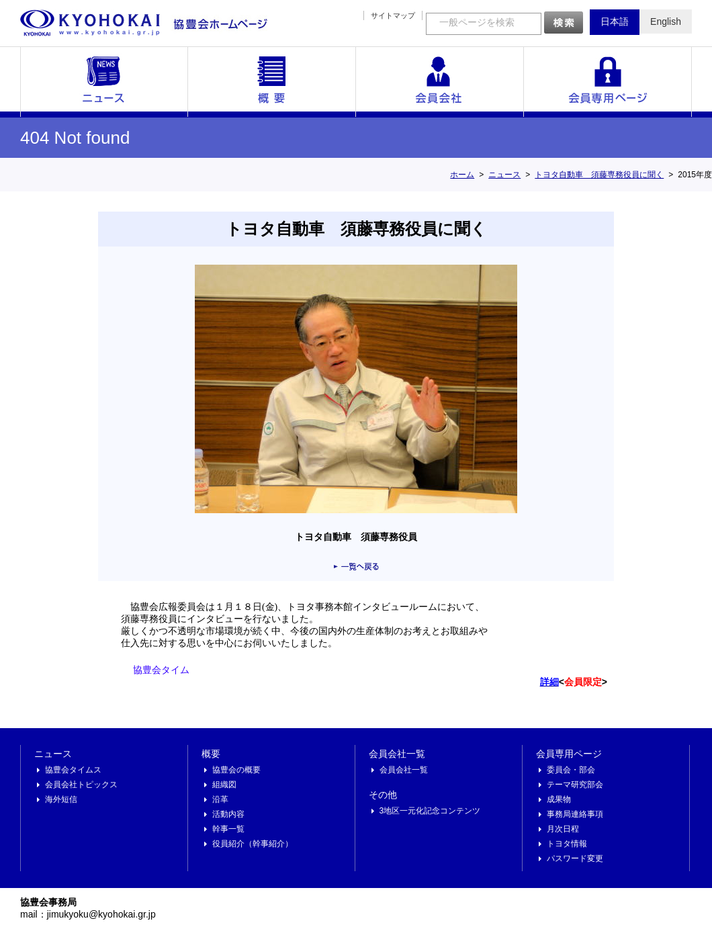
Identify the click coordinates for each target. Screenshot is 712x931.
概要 (272, 82)
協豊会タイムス (73, 769)
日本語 (614, 21)
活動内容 (228, 814)
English (665, 21)
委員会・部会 (571, 769)
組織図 (224, 784)
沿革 (220, 799)
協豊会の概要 (236, 769)
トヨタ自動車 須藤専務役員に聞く (599, 174)
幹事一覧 (228, 829)
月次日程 (563, 829)
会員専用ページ (608, 82)
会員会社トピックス (81, 784)
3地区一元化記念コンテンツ (430, 810)
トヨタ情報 (567, 843)
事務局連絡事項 (575, 814)
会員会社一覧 (440, 82)
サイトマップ (393, 15)
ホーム (462, 174)
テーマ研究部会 (575, 784)
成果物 (559, 799)
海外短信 (61, 799)
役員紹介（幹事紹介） (252, 843)
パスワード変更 (575, 858)
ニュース (104, 82)
